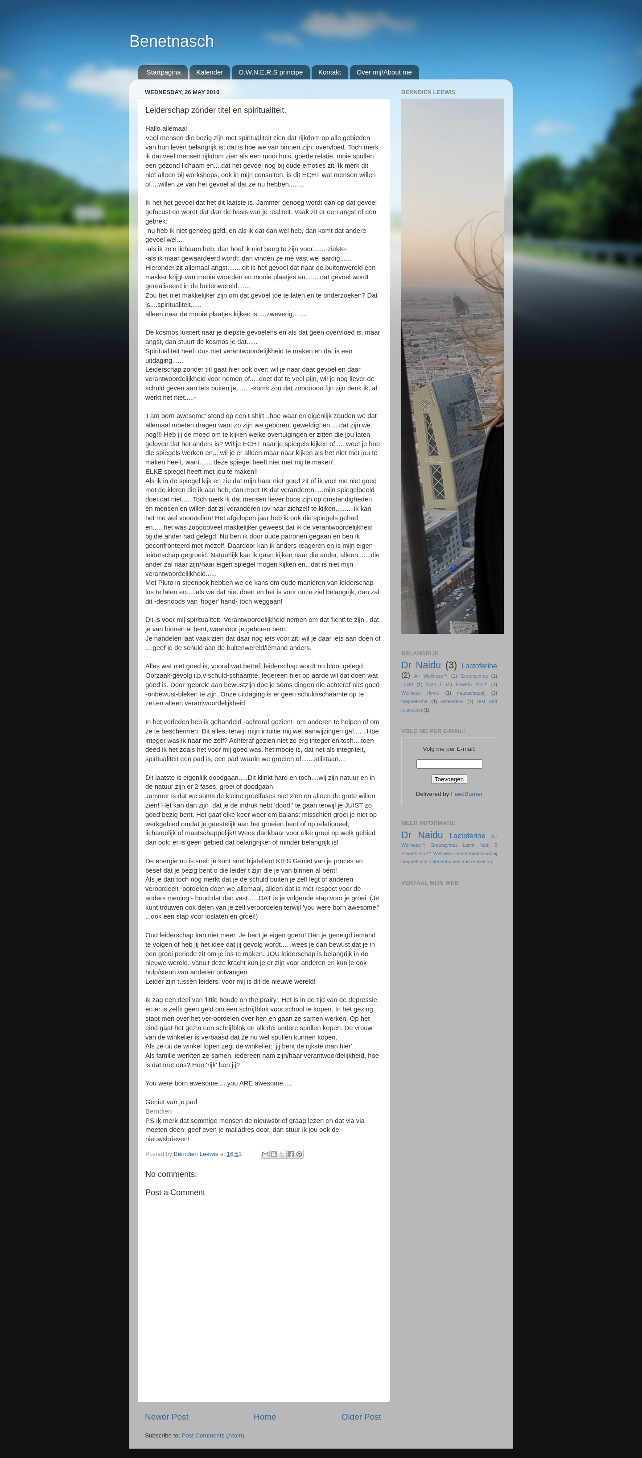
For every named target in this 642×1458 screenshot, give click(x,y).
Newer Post (167, 1416)
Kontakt (329, 72)
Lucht (407, 684)
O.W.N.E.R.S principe (271, 72)
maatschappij (471, 693)
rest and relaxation (472, 861)
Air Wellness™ (431, 676)
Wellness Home (420, 693)
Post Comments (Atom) (213, 1435)
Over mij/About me (384, 72)
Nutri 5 (434, 684)
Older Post (361, 1416)
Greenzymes (474, 676)
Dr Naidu (421, 665)
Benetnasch (171, 41)
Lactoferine (479, 666)
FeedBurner (466, 794)
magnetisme (414, 701)
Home (265, 1416)
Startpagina (164, 72)
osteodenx (452, 701)
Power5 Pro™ (472, 684)
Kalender (209, 72)
